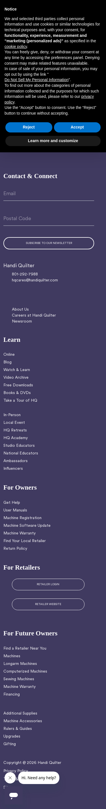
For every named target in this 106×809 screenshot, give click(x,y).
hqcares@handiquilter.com (35, 280)
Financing (11, 694)
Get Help (11, 503)
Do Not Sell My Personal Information (36, 79)
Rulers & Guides (17, 729)
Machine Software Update (27, 526)
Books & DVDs (17, 393)
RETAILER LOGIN (48, 584)
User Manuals (15, 510)
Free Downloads (18, 385)
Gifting (9, 744)
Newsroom (22, 321)
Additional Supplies (20, 713)
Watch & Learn (16, 370)
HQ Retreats (15, 430)
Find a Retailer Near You (24, 648)
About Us (20, 309)
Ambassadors (15, 461)
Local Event (14, 423)
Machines (11, 656)
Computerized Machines (25, 671)
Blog (7, 362)
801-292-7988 (25, 274)
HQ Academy (15, 438)
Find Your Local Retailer (24, 541)
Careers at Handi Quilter (34, 315)
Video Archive (16, 378)
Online (9, 355)
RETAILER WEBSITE (48, 604)
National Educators (20, 453)
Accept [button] (77, 127)
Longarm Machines (20, 664)
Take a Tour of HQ (20, 401)
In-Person (12, 415)
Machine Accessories (22, 721)
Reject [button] (29, 127)
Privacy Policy (15, 771)
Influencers (13, 469)
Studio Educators (19, 446)
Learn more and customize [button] (53, 140)
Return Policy (15, 549)
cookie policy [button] (16, 46)
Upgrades (11, 736)
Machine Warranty (19, 533)
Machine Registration (22, 518)
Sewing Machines (18, 679)
